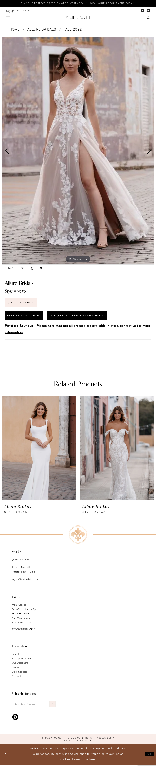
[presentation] (39, 450)
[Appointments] (142, 11)
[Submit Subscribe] (52, 707)
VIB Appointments (22, 661)
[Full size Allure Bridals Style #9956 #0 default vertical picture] (78, 150)
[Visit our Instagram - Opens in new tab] (15, 720)
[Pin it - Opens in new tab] (31, 268)
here (92, 763)
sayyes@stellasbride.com (26, 582)
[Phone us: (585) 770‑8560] (18, 11)
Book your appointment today (116, 4)
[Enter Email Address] (34, 707)
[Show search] (148, 18)
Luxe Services (20, 675)
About (15, 657)
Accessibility (105, 741)
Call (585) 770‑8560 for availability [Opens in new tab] (85, 318)
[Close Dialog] (6, 757)
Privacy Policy (51, 741)
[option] (78, 150)
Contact (16, 679)
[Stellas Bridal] (78, 18)
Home (15, 30)
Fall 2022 (73, 30)
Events (15, 670)
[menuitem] (18, 11)
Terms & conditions (79, 741)
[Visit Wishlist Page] (148, 11)
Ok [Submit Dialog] (149, 757)
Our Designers (20, 666)
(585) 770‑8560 (21, 562)
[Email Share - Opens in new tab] (40, 268)
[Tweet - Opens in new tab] (22, 268)
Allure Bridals (41, 30)
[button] (8, 18)
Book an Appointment (26, 318)
